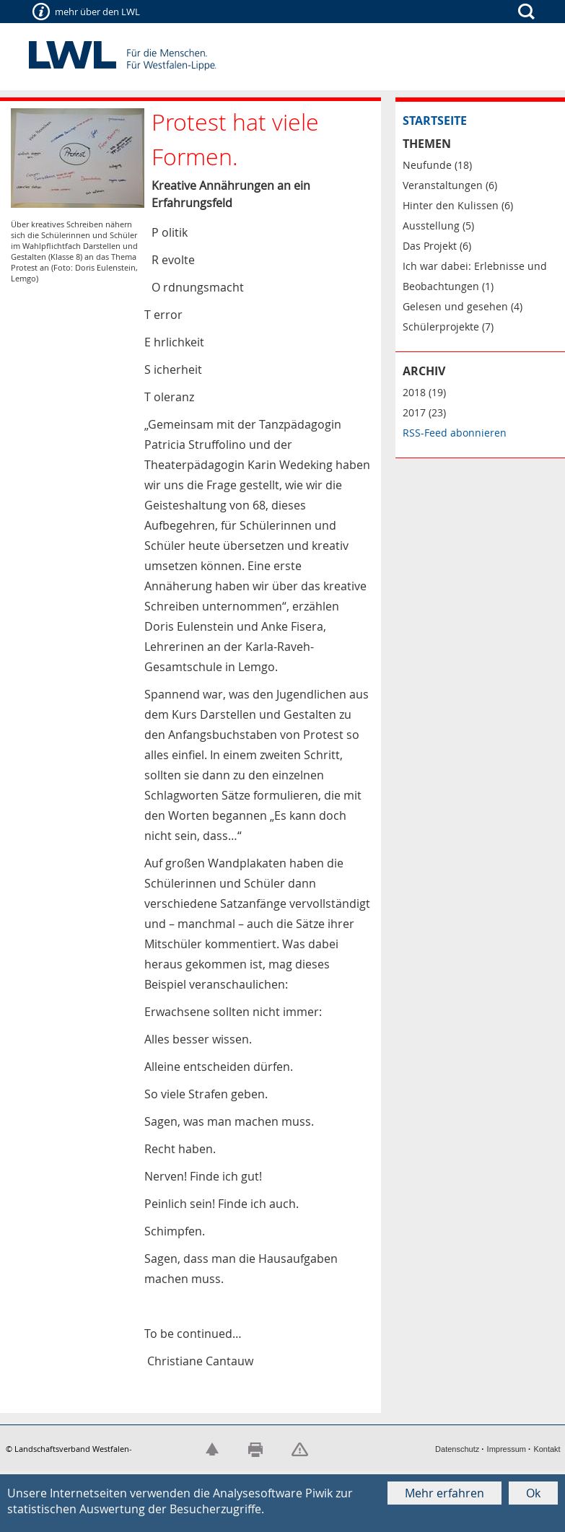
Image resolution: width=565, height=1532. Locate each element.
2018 (414, 392)
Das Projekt (430, 246)
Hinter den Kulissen (451, 205)
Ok (533, 1493)
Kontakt (546, 1449)
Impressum (506, 1449)
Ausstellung (431, 225)
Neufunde (427, 165)
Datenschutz (457, 1449)
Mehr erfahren (444, 1493)
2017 (414, 412)
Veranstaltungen (443, 185)
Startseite (435, 120)
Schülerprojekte (441, 326)
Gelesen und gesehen (455, 306)
